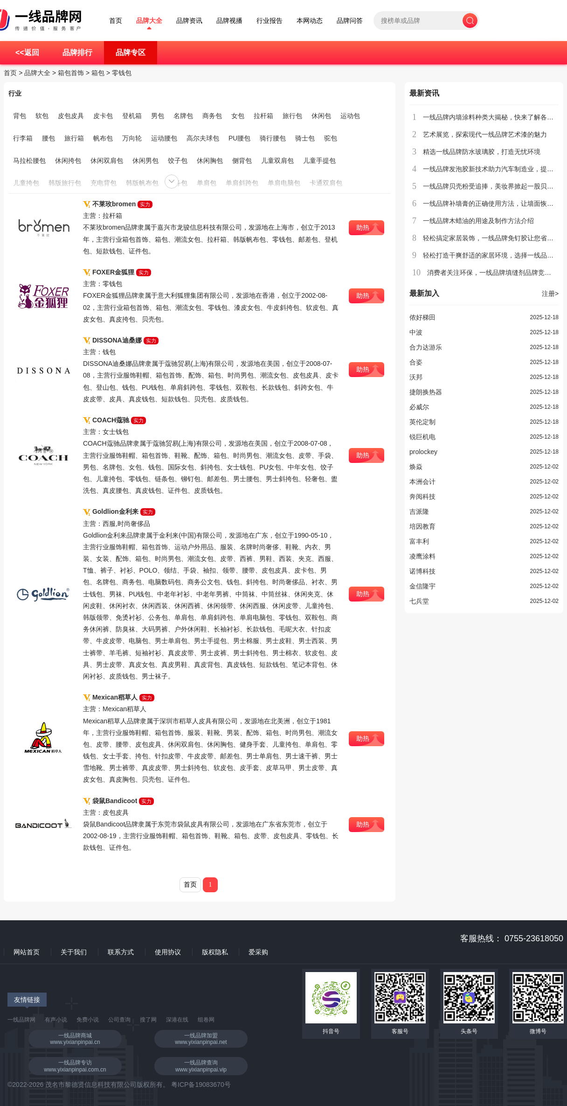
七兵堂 (419, 601)
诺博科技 (422, 571)
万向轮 (132, 138)
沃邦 (415, 377)
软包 (41, 115)
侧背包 (242, 160)
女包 (237, 115)
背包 (19, 115)
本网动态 (310, 21)
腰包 (48, 138)
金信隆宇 (422, 586)
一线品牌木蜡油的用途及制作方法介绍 (478, 220)
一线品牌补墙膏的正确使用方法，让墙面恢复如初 (495, 203)
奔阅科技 (422, 496)
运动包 (350, 115)
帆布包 (103, 138)
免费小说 (87, 1019)
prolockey (423, 451)
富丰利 (419, 541)
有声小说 (56, 1019)
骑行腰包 (273, 138)
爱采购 (258, 952)
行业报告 (269, 21)
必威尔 (419, 407)
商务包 (212, 115)
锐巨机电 (422, 437)
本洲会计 (422, 481)
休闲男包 (145, 160)
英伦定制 (422, 422)
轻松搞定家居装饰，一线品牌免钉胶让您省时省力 (495, 238)
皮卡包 (103, 115)
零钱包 (121, 73)
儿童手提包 (319, 160)
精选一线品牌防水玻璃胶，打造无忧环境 (481, 151)
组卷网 (206, 1019)
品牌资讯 (189, 21)
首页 (115, 21)
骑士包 (305, 138)
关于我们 (74, 952)
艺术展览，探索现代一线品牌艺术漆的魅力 (485, 134)
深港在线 (177, 1019)
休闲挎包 (68, 160)
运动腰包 (164, 138)
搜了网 (148, 1019)
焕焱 (415, 466)
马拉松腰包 (29, 160)
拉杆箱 (263, 115)
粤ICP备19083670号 (201, 1084)
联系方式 (121, 952)
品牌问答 (350, 21)
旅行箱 (74, 138)
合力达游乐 (425, 347)
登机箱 (132, 115)
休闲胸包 (210, 160)
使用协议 (168, 952)
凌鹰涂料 (422, 556)
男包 (157, 115)
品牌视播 (229, 21)
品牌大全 (149, 21)
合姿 (415, 362)
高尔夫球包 (203, 138)
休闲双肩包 (106, 160)
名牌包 (183, 115)
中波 (415, 332)
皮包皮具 (71, 115)
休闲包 (321, 115)
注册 (550, 293)
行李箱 (23, 138)
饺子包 (177, 160)
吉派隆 (419, 511)
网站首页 (27, 952)
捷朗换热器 (425, 392)
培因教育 (422, 526)
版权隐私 (215, 952)
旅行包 (292, 115)
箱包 (97, 73)
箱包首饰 (71, 73)
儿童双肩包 (277, 160)
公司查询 (119, 1019)
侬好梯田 (422, 317)
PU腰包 (239, 138)
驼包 (330, 138)
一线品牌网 (21, 1019)
